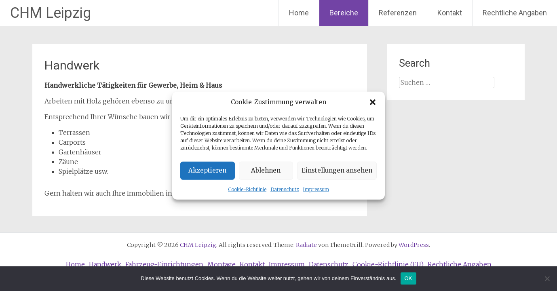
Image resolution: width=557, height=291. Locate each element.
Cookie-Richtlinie (247, 189)
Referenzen (398, 12)
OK (408, 278)
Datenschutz (284, 189)
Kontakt (449, 12)
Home (299, 12)
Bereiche (343, 12)
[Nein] (547, 278)
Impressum (316, 189)
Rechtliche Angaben (515, 12)
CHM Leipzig (50, 12)
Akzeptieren (207, 170)
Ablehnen (266, 170)
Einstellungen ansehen (337, 170)
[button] (373, 102)
